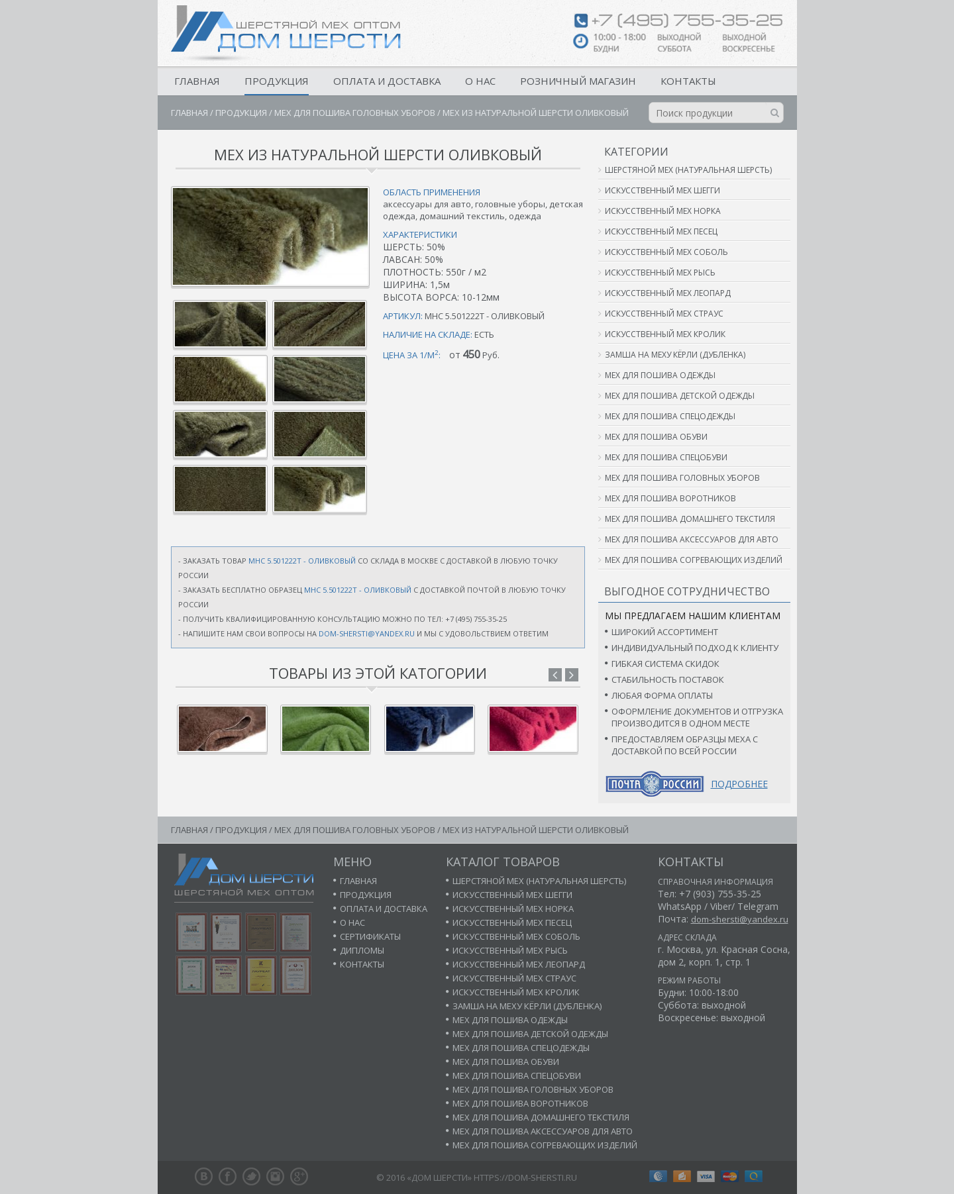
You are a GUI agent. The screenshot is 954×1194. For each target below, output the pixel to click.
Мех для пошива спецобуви (666, 457)
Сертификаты (370, 936)
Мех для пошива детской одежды (680, 395)
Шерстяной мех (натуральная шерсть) (688, 169)
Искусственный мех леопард (668, 293)
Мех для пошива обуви (656, 436)
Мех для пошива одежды (660, 375)
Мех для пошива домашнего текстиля (690, 518)
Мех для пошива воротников (670, 498)
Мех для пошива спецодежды (670, 416)
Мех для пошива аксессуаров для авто (691, 539)
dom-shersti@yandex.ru (367, 633)
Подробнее (739, 783)
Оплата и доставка (387, 80)
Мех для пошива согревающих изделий (693, 560)
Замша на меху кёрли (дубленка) (675, 354)
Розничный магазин (578, 80)
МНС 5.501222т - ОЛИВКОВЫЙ (302, 561)
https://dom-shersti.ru (525, 1177)
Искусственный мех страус (664, 313)
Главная (197, 80)
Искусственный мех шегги (662, 190)
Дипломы (362, 950)
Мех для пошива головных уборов (354, 113)
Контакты (688, 80)
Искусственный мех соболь (666, 252)
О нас (480, 80)
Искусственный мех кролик (665, 334)
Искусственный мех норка (663, 211)
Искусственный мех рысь (660, 272)
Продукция (276, 80)
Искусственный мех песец (661, 231)
